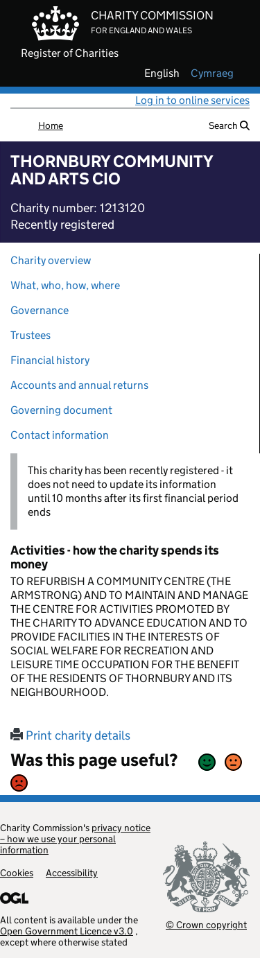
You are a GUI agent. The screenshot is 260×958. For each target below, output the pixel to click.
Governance (39, 310)
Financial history (49, 360)
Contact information (59, 435)
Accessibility (72, 872)
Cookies (16, 872)
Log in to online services (192, 100)
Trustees (30, 335)
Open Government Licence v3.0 (66, 931)
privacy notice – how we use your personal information (75, 838)
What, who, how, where (65, 285)
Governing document (61, 410)
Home (50, 125)
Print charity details (70, 735)
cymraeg (212, 73)
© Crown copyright (206, 924)
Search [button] (229, 125)
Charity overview (50, 260)
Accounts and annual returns (79, 385)
